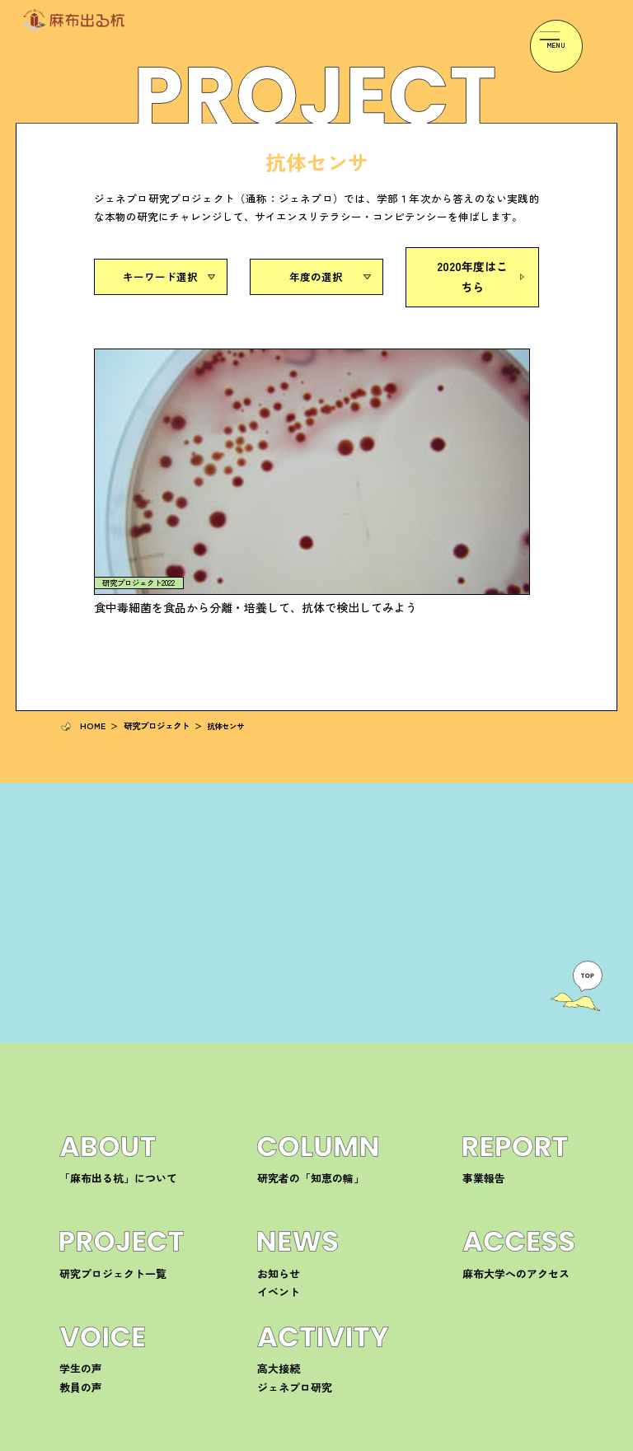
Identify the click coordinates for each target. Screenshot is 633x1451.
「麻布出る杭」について (104, 987)
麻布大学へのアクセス (503, 1081)
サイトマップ (552, 1441)
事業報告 (478, 987)
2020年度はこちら (472, 273)
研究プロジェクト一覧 (100, 1081)
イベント (273, 1100)
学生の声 (75, 1177)
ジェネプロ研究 (286, 1195)
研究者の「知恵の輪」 (298, 987)
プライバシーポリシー (475, 1441)
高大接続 (273, 1177)
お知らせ (273, 1081)
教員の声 (75, 1195)
